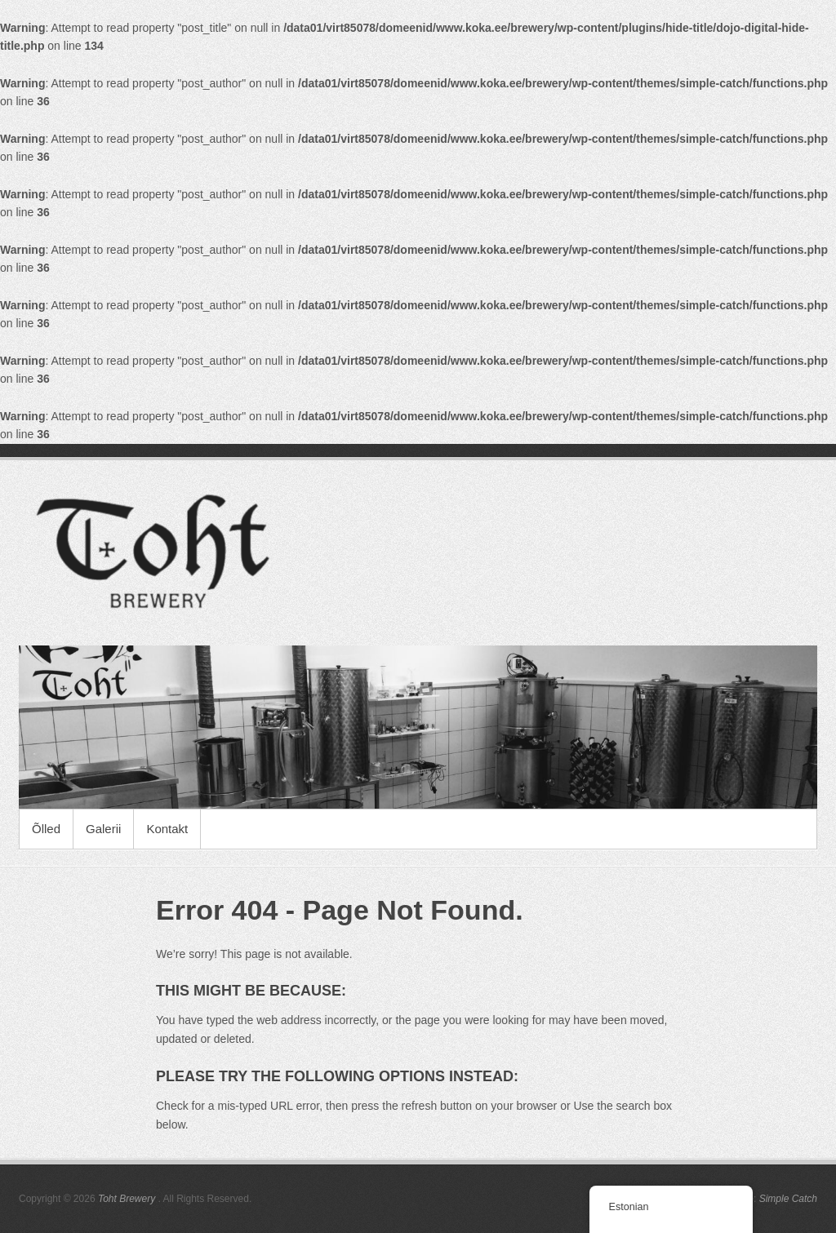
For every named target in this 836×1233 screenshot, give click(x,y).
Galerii (103, 829)
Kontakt (167, 829)
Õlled (46, 829)
